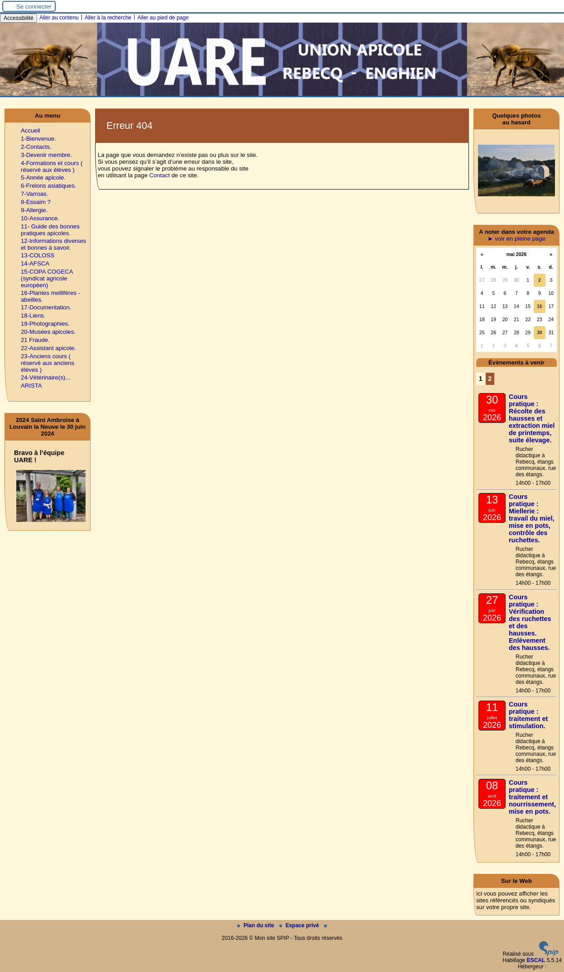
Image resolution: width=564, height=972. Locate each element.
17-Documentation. (46, 307)
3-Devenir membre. (46, 155)
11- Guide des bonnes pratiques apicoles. (50, 230)
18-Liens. (33, 315)
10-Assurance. (40, 218)
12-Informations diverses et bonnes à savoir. (53, 244)
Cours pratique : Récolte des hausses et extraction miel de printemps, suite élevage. (532, 418)
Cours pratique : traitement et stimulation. (528, 715)
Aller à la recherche (108, 17)
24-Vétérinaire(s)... (45, 377)
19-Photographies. (45, 323)
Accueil (30, 130)
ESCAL (536, 960)
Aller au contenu (59, 17)
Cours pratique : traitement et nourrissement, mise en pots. (532, 797)
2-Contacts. (36, 146)
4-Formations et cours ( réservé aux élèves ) (51, 166)
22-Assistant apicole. (48, 348)
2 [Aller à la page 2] (490, 378)
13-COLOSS (37, 255)
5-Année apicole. (43, 177)
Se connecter (34, 6)
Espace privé (299, 925)
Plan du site (256, 925)
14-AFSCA (35, 263)
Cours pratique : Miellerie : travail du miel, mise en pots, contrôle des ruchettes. (531, 518)
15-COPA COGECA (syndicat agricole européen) (47, 278)
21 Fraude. (35, 340)
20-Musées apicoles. (48, 331)
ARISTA (31, 385)
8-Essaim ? (36, 202)
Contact (159, 175)
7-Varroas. (34, 193)
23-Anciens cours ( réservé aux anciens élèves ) (47, 363)
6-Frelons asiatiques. (48, 185)
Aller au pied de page (162, 17)
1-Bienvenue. (38, 138)
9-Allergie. (34, 210)
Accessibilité (18, 18)
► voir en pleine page (516, 238)
